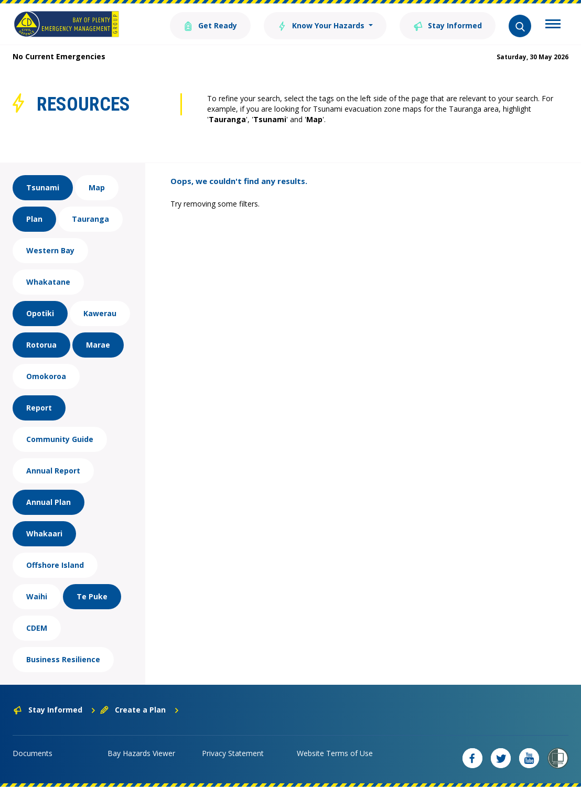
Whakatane (48, 282)
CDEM (36, 628)
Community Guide (59, 439)
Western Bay (50, 250)
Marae (98, 345)
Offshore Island (55, 565)
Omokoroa (46, 376)
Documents (32, 753)
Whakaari (44, 533)
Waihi (36, 596)
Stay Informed (447, 24)
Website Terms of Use (335, 753)
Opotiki (40, 313)
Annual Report (53, 471)
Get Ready (210, 24)
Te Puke (92, 596)
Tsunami (42, 187)
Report (39, 408)
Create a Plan (139, 710)
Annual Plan (48, 502)
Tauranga (90, 219)
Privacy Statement (233, 753)
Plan (34, 219)
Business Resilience (63, 659)
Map (97, 187)
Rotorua (41, 345)
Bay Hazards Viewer (141, 753)
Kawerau (99, 313)
